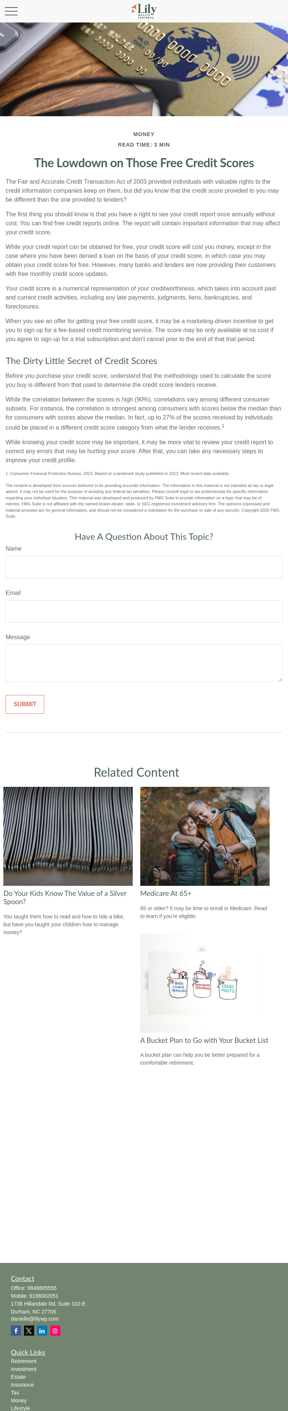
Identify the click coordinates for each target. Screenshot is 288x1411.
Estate (18, 1377)
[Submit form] (25, 704)
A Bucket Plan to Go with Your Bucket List (204, 1040)
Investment (23, 1369)
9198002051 (43, 1296)
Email (13, 593)
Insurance (22, 1385)
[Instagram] (55, 1331)
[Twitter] (29, 1331)
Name (14, 548)
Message (18, 637)
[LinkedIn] (42, 1331)
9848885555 (42, 1288)
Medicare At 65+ (166, 893)
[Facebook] (16, 1331)
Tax (15, 1393)
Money (19, 1401)
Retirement (23, 1361)
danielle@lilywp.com (34, 1319)
